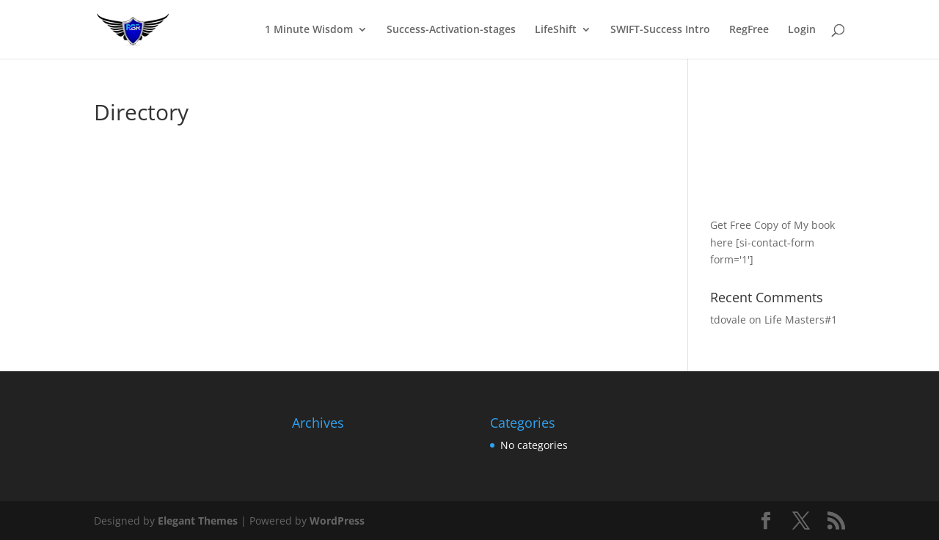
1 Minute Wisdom (309, 30)
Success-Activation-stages (451, 30)
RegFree (749, 30)
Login (802, 30)
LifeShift (556, 30)
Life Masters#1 (800, 319)
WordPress (337, 521)
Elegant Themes (198, 521)
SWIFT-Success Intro (660, 30)
